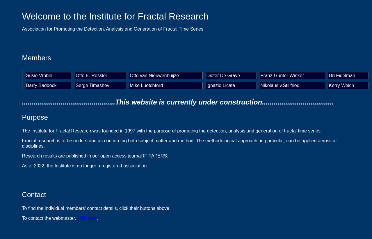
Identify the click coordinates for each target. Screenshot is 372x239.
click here (87, 218)
